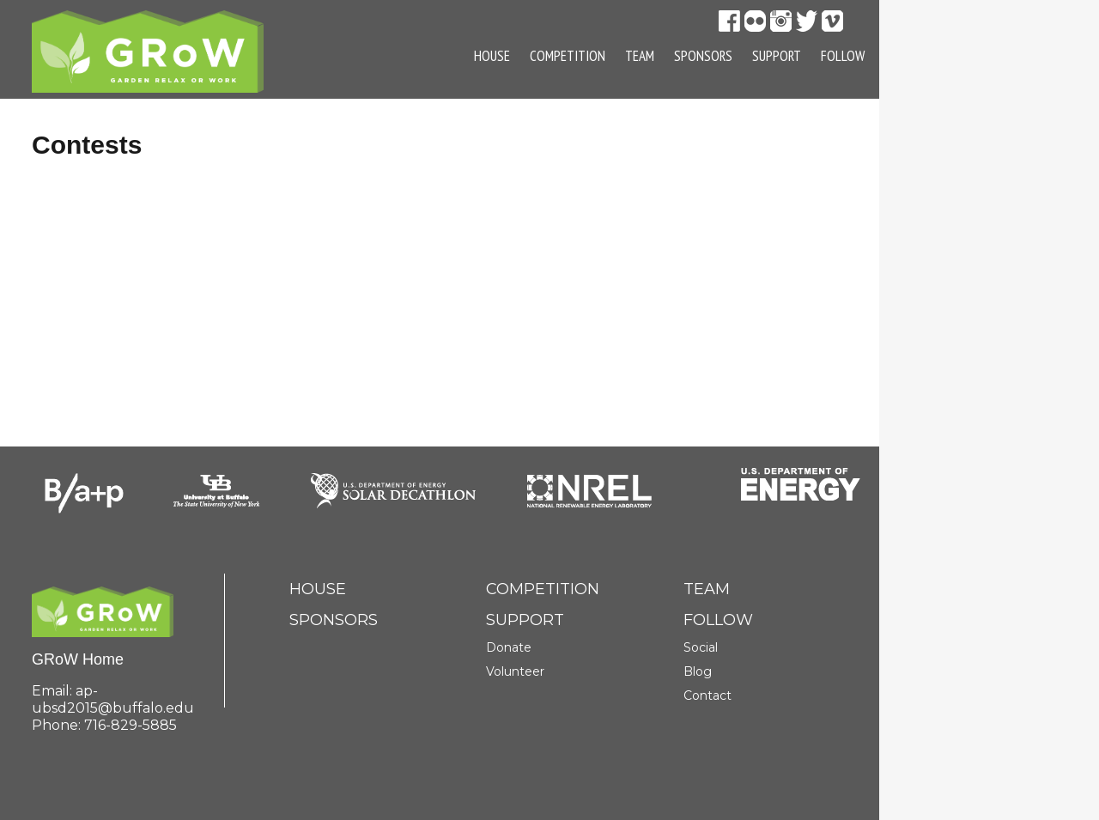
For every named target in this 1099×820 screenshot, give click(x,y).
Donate (508, 647)
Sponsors (703, 55)
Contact (707, 695)
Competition (567, 55)
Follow (843, 55)
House (492, 55)
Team (639, 55)
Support (776, 55)
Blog (697, 671)
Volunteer (515, 671)
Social (700, 647)
